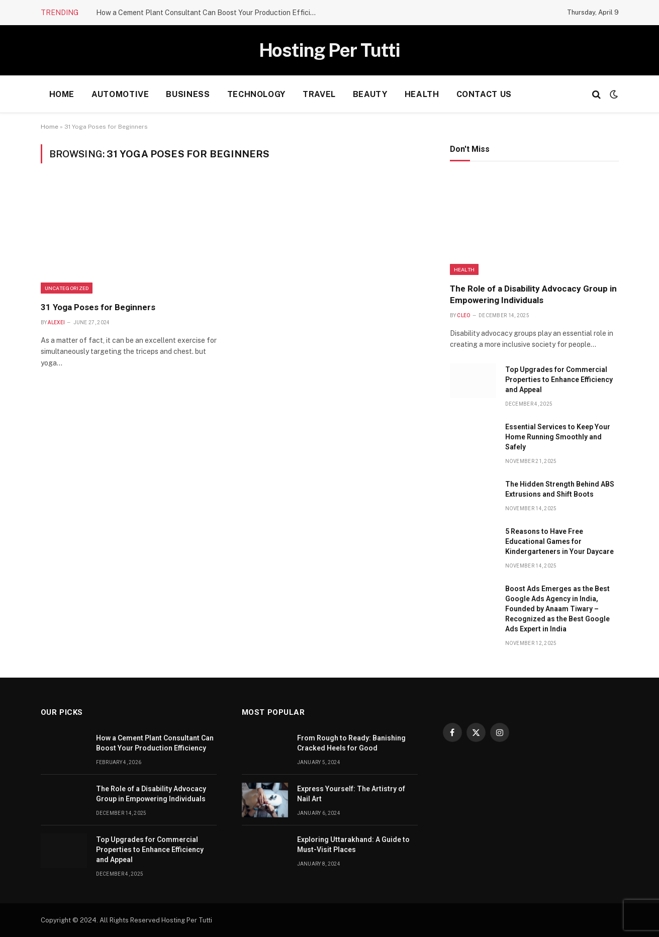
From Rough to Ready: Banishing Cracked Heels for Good (351, 743)
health (422, 94)
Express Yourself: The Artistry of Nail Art (351, 794)
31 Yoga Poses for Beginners (98, 307)
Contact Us (484, 94)
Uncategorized (67, 288)
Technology (256, 94)
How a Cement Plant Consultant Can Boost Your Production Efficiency (209, 13)
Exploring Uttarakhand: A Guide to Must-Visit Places (353, 844)
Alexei (56, 322)
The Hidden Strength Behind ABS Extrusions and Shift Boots (559, 489)
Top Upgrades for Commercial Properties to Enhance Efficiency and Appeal (559, 379)
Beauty (370, 94)
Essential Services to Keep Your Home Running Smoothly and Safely (557, 437)
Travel (319, 94)
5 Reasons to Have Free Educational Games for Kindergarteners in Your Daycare (559, 541)
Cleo (463, 315)
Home (62, 94)
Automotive (120, 94)
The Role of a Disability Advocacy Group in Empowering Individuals (533, 294)
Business (188, 94)
